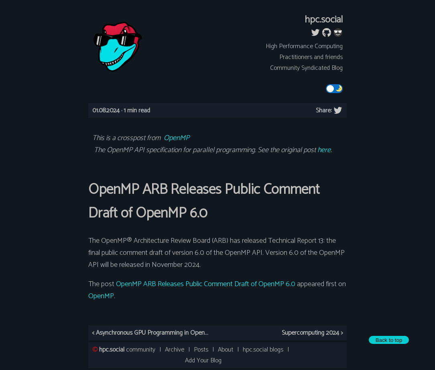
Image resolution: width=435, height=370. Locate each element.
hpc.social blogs (263, 349)
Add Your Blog (203, 360)
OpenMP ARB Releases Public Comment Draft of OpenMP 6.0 (205, 284)
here (324, 150)
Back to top (389, 340)
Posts (201, 349)
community (127, 349)
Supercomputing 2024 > (312, 332)
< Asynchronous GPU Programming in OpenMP (152, 332)
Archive (174, 349)
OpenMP (176, 138)
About (225, 349)
